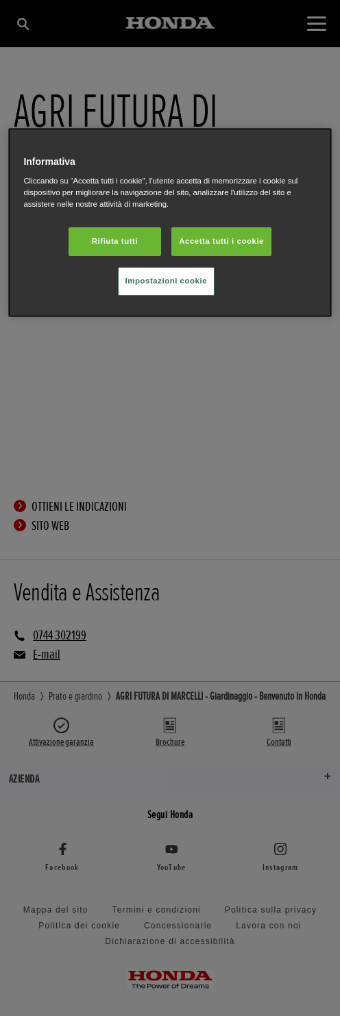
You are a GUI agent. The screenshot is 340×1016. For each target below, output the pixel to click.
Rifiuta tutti (115, 241)
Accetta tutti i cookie (221, 241)
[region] (169, 223)
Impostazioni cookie (166, 281)
